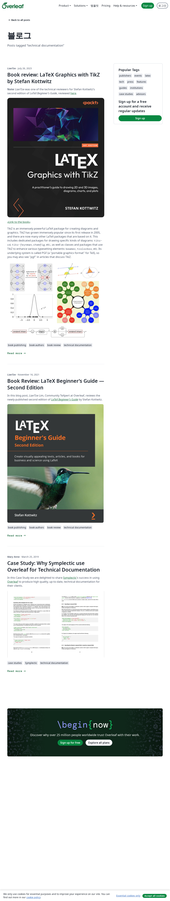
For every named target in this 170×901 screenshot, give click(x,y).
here (73, 93)
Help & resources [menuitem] (124, 5)
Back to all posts (19, 20)
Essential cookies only (128, 895)
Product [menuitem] (64, 5)
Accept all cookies (154, 895)
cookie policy (33, 897)
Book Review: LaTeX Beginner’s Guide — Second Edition (55, 384)
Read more (16, 353)
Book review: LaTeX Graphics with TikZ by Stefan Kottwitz (53, 78)
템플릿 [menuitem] (95, 5)
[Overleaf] (13, 5)
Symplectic (70, 578)
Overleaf (12, 581)
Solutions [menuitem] (80, 5)
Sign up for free (70, 742)
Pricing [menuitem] (106, 5)
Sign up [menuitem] (147, 5)
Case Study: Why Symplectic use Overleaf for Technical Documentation (53, 566)
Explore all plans (99, 742)
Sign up (140, 118)
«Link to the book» (18, 222)
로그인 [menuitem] (162, 5)
